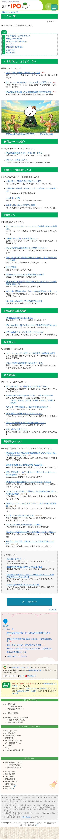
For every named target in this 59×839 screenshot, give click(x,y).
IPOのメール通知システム (17, 160)
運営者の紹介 (10, 774)
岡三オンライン (32, 688)
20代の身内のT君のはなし (17, 429)
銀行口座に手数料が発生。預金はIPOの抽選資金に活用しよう (31, 291)
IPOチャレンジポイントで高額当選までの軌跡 (25, 274)
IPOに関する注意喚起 (14, 47)
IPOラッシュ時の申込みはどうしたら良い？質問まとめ (28, 82)
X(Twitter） (9, 786)
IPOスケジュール (11, 731)
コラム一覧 (9, 629)
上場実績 (8, 745)
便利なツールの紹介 (14, 39)
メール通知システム (13, 743)
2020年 (43, 400)
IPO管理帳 (9, 738)
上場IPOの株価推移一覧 (14, 750)
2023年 (21, 400)
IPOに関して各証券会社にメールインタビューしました (28, 482)
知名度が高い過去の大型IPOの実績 (20, 205)
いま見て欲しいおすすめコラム (18, 36)
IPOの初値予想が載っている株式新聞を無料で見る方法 (28, 92)
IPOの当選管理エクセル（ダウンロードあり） (25, 153)
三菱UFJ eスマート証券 (26, 691)
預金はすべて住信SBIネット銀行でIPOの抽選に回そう (28, 407)
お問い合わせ (10, 784)
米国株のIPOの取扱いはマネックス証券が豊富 (24, 567)
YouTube (30, 676)
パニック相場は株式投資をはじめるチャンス (24, 363)
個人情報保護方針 (27, 825)
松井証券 (43, 688)
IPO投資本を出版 (35, 670)
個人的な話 (10, 52)
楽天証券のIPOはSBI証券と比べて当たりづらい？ (26, 248)
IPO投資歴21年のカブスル (21, 667)
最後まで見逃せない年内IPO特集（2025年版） (25, 465)
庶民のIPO (32, 602)
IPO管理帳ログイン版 (13, 740)
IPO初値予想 (10, 733)
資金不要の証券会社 (15, 722)
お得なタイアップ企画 (16, 720)
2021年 (36, 400)
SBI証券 (15, 693)
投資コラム (10, 50)
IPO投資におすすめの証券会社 (17, 717)
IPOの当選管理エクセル (16, 652)
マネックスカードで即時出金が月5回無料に (24, 525)
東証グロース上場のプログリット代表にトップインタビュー (31, 532)
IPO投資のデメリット (15, 709)
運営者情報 (51, 823)
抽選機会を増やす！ (15, 767)
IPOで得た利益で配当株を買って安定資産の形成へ (27, 386)
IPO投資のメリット (14, 707)
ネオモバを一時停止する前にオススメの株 (23, 585)
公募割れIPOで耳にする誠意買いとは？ (22, 238)
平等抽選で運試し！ (15, 765)
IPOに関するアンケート (16, 559)
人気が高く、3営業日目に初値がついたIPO (23, 181)
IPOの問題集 (11, 267)
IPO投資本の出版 (11, 781)
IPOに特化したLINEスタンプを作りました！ (24, 414)
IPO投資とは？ (11, 704)
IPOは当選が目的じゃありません (19, 318)
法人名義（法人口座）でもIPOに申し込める (24, 301)
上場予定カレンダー (13, 736)
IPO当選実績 (10, 772)
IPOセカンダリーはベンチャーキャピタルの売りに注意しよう (31, 325)
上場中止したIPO (13, 198)
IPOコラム (10, 44)
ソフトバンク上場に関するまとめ (20, 516)
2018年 (14, 403)
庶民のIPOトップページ (17, 656)
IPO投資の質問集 (11, 713)
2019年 (51, 400)
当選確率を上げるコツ (13, 762)
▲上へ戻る (52, 609)
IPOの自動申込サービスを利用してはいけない (25, 332)
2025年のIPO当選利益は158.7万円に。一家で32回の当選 (30, 133)
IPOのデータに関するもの (16, 41)
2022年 (28, 400)
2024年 (14, 400)
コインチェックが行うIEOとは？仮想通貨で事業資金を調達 (30, 353)
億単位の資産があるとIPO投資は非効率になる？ (26, 423)
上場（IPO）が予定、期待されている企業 (23, 73)
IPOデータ (9, 748)
